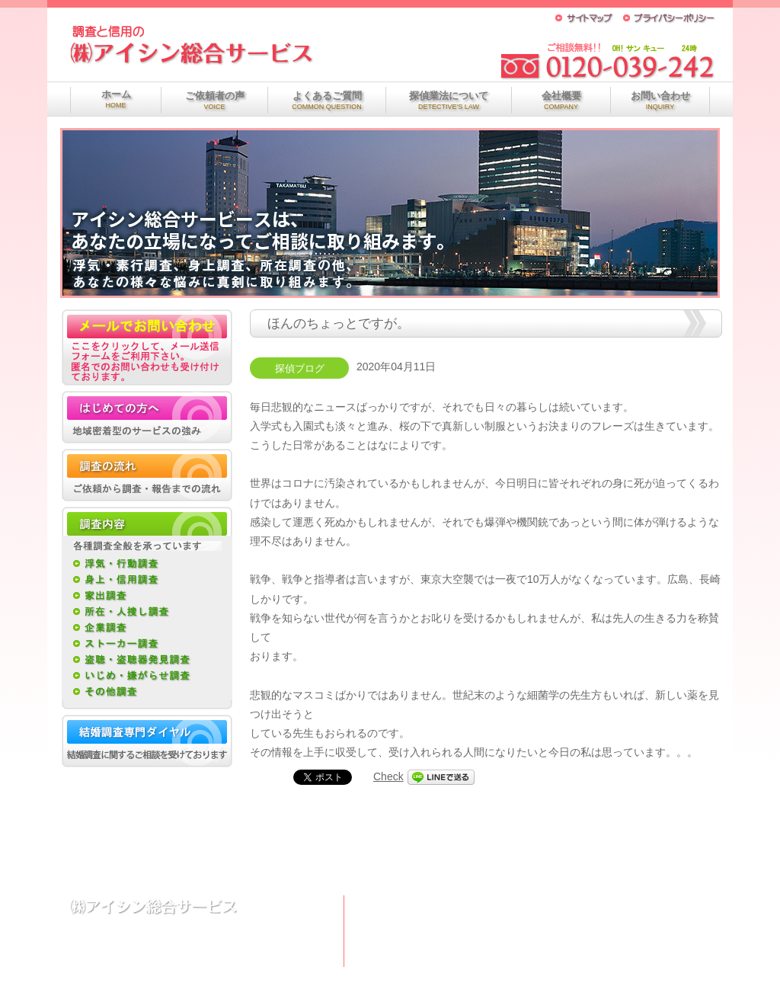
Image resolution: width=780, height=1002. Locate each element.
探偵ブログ (299, 368)
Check (388, 776)
